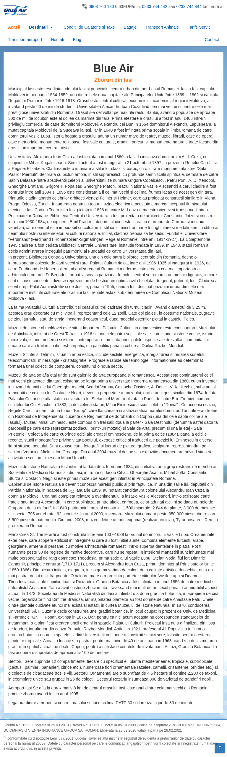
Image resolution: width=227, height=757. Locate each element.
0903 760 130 (101, 6)
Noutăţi (57, 39)
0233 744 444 (189, 6)
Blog (77, 39)
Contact (212, 39)
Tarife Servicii (200, 27)
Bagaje (130, 27)
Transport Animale (162, 27)
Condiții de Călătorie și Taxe (89, 27)
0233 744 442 (154, 6)
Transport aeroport (25, 39)
